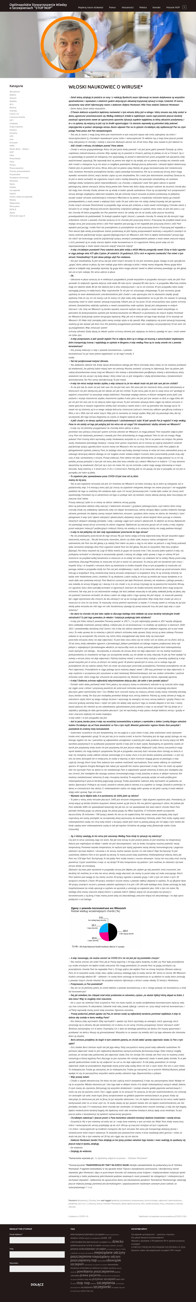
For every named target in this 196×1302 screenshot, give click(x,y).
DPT (12, 120)
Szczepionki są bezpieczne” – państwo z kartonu (152, 1234)
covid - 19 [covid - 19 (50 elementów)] (106, 1237)
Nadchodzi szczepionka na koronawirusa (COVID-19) (162, 1216)
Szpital (13, 193)
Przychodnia (15, 174)
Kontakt (156, 7)
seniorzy (92, 1203)
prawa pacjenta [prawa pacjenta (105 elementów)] (90, 1275)
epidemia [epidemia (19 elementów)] (74, 1245)
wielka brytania (152, 1203)
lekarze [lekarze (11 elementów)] (118, 1249)
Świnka (13, 187)
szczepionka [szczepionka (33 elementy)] (87, 1287)
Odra (12, 155)
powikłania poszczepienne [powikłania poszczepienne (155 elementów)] (95, 1271)
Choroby (92, 1200)
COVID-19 (14, 114)
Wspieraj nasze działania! (90, 7)
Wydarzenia (15, 203)
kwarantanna (137, 1200)
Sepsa (12, 184)
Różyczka (14, 180)
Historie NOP (173, 7)
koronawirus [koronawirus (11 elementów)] (110, 1249)
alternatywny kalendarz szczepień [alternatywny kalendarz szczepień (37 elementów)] (87, 1234)
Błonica (13, 107)
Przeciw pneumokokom (20, 171)
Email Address (16, 1234)
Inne (99, 1200)
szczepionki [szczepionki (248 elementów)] (102, 1286)
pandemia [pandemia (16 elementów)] (112, 1268)
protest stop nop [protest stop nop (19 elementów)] (85, 1279)
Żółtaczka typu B (17, 215)
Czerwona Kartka (17, 117)
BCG (11, 104)
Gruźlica (13, 129)
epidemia (115, 1200)
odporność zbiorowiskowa (170, 1200)
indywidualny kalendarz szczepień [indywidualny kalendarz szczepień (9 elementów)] (112, 1246)
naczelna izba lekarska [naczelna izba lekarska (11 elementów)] (85, 1253)
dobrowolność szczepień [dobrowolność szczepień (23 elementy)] (97, 1242)
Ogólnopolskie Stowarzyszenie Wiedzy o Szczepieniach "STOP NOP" (38, 6)
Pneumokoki (15, 158)
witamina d (170, 1203)
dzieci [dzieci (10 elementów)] (110, 1242)
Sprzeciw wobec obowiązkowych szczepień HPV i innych (156, 1250)
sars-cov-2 (83, 1203)
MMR (12, 145)
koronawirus (125, 1200)
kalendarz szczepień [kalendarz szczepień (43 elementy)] (95, 1248)
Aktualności (128, 7)
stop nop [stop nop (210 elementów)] (83, 1282)
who (143, 1203)
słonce (99, 1203)
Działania (14, 123)
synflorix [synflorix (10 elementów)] (93, 1283)
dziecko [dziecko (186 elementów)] (117, 1241)
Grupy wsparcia (16, 126)
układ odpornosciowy (130, 1203)
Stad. (90, 1187)
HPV (12, 136)
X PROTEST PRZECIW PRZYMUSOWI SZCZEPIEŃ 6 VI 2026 (158, 1247)
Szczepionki (15, 190)
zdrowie (72, 1206)
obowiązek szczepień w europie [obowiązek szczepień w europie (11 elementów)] (95, 1265)
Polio (12, 161)
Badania (13, 101)
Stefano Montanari (111, 1203)
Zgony (12, 212)
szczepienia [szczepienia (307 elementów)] (106, 1282)
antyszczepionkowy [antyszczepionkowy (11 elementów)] (112, 1235)
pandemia (73, 1203)
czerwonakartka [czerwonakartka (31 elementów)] (78, 1241)
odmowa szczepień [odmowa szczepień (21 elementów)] (100, 1268)
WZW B (13, 209)
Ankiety (13, 94)
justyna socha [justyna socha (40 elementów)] (77, 1248)
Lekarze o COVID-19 (79, 1216)
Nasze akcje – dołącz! (19, 149)
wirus (162, 1203)
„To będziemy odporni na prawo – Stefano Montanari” (121, 1158)
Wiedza (143, 7)
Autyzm (13, 98)
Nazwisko (14, 1263)
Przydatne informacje (19, 177)
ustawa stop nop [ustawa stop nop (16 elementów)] (86, 1291)
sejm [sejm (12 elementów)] (74, 1283)
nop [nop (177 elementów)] (94, 1260)
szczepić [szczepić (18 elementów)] (115, 1287)
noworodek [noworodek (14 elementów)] (101, 1261)
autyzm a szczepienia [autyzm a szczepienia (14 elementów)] (92, 1238)
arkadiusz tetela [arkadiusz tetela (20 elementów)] (77, 1238)
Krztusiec (14, 142)
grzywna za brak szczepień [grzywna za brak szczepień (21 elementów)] (89, 1245)
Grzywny (13, 133)
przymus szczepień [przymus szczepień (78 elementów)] (104, 1279)
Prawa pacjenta (16, 168)
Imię (11, 1248)
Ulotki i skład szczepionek (21, 196)
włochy (179, 1203)
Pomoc (112, 7)
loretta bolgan (151, 1200)
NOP (12, 152)
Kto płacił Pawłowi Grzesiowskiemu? (147, 1237)
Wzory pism (14, 206)
